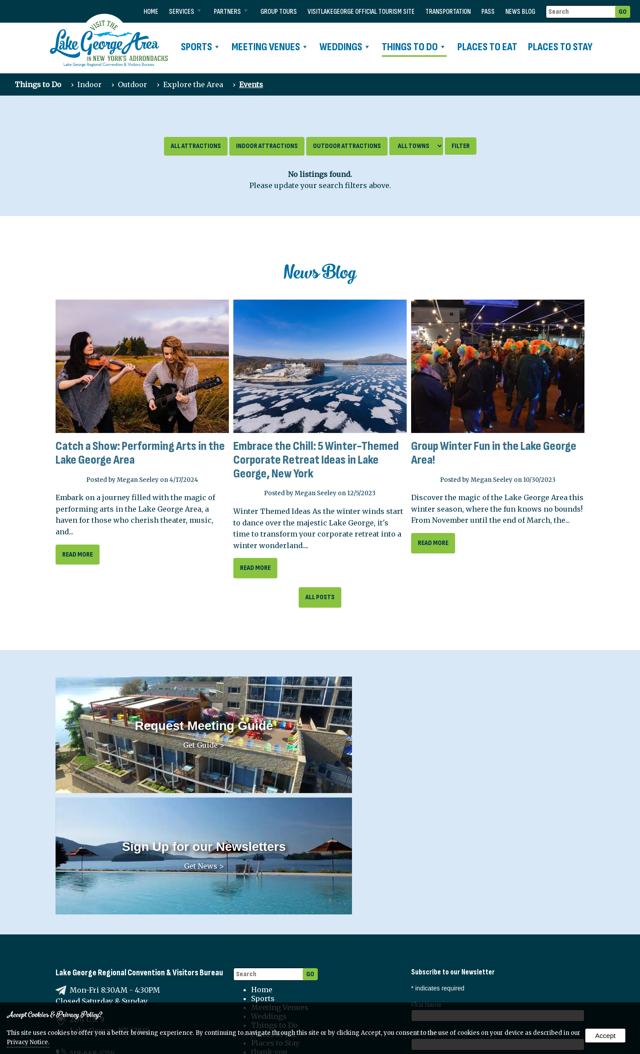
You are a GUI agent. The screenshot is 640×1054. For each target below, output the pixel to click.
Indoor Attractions (267, 146)
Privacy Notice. (28, 1042)
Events (251, 84)
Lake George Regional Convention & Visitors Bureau (139, 831)
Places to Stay (560, 46)
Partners (231, 12)
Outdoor (132, 84)
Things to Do (413, 46)
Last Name (426, 891)
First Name (426, 862)
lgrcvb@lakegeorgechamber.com (129, 934)
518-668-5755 (92, 911)
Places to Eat (487, 46)
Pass (488, 12)
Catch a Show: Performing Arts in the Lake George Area (140, 453)
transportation (448, 12)
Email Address (433, 948)
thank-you (269, 910)
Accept (605, 1035)
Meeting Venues (269, 46)
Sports (200, 46)
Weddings (344, 46)
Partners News (437, 987)
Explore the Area (193, 84)
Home (151, 12)
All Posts (320, 597)
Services (185, 12)
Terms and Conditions (291, 968)
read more (77, 554)
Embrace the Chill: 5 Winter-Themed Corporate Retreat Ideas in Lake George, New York (316, 460)
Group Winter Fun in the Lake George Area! (493, 453)
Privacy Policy (276, 959)
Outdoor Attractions (347, 146)
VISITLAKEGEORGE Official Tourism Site (361, 12)
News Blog (520, 12)
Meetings (487, 977)
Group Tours (278, 12)
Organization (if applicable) (448, 920)
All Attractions (196, 146)
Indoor (89, 84)
